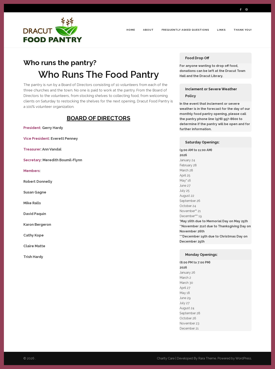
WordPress (243, 358)
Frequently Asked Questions (185, 29)
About (148, 29)
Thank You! (243, 29)
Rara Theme (207, 358)
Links (221, 29)
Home (130, 29)
